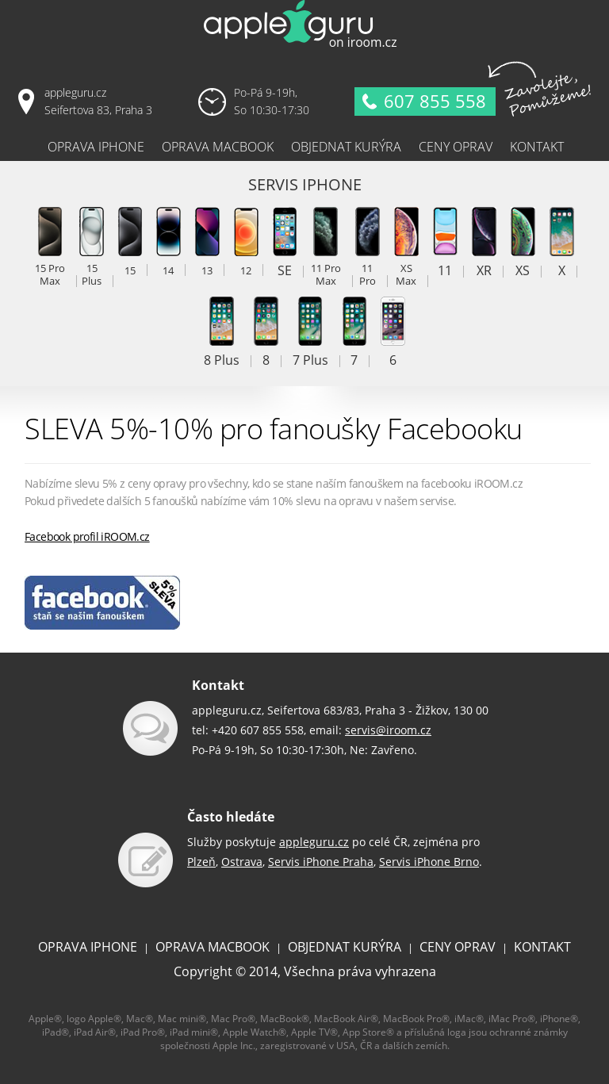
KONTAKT (542, 947)
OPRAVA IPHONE (87, 947)
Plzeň (201, 861)
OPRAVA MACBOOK (212, 947)
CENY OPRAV (457, 947)
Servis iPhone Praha (320, 861)
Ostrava (241, 861)
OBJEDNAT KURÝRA (344, 947)
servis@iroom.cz (388, 729)
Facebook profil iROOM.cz (87, 536)
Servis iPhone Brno (429, 861)
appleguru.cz (314, 841)
